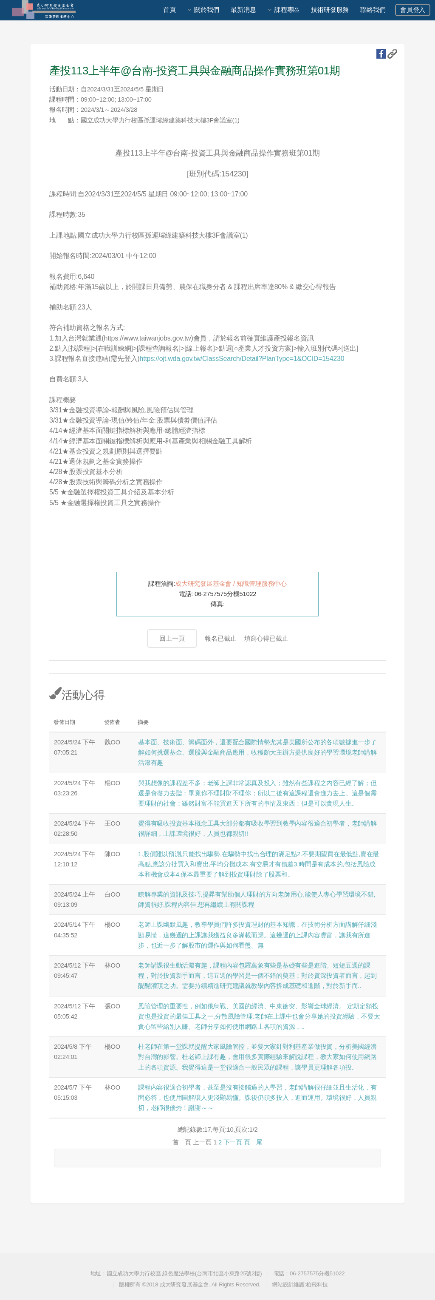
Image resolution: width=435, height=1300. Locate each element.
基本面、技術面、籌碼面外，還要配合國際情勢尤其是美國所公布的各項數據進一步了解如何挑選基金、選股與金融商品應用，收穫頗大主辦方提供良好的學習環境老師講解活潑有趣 (257, 752)
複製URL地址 (392, 54)
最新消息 (243, 9)
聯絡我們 (372, 9)
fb (381, 54)
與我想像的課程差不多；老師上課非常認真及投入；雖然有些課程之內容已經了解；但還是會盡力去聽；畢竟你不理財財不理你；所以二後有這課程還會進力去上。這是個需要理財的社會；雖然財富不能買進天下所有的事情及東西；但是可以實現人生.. (257, 793)
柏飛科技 (317, 1284)
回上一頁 (171, 638)
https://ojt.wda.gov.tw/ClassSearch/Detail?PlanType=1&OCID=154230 (241, 358)
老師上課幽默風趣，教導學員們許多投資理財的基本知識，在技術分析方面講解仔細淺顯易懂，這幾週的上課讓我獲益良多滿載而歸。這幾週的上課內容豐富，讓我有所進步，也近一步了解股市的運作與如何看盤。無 (257, 934)
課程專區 (286, 9)
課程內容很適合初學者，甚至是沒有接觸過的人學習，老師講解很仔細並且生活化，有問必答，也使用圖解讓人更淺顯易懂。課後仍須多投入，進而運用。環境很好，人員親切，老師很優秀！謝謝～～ (257, 1097)
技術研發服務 (330, 9)
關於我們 (206, 9)
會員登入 (412, 9)
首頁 (169, 9)
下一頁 (232, 1142)
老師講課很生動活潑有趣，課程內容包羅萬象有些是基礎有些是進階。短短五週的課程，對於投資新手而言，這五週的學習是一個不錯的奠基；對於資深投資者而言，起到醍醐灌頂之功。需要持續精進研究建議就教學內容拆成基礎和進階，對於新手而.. (257, 975)
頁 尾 (253, 1142)
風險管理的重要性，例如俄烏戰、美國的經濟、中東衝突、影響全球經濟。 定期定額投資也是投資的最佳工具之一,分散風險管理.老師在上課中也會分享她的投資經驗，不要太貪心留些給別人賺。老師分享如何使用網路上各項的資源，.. (259, 1016)
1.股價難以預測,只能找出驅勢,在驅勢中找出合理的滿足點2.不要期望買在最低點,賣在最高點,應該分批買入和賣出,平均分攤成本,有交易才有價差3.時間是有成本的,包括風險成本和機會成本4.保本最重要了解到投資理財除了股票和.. (258, 864)
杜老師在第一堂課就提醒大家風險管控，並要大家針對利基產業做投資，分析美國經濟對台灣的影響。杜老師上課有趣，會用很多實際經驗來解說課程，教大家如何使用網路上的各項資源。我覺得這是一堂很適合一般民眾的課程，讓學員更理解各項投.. (257, 1056)
